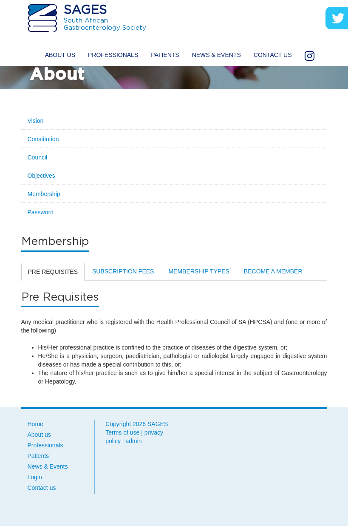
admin (133, 441)
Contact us (273, 54)
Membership (44, 193)
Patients (165, 54)
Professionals (113, 54)
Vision (36, 120)
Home (35, 424)
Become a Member (273, 271)
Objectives (41, 175)
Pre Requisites (53, 271)
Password (41, 212)
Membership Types (198, 271)
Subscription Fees (123, 271)
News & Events (216, 54)
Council (38, 157)
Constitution (43, 139)
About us (60, 54)
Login (35, 477)
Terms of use (122, 432)
